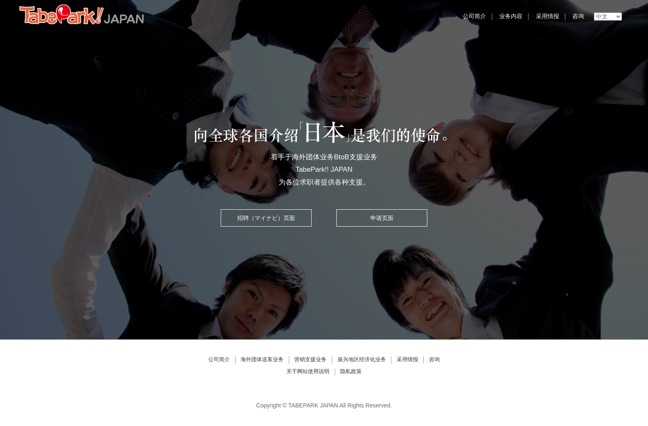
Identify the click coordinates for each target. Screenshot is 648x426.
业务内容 (510, 16)
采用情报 (547, 16)
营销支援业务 (310, 359)
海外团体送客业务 (262, 359)
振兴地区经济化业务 (362, 359)
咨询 (578, 16)
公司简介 (474, 16)
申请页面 (381, 218)
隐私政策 (351, 371)
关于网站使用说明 (307, 371)
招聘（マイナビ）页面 (266, 218)
